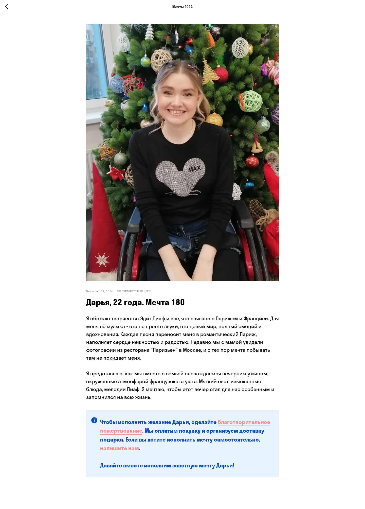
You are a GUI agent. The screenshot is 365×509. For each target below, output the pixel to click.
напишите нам (119, 448)
